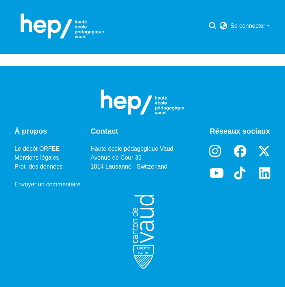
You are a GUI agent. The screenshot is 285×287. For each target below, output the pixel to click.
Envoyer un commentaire (47, 184)
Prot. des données (38, 166)
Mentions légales (36, 157)
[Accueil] (62, 26)
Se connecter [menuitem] (247, 26)
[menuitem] (223, 26)
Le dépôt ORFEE (37, 149)
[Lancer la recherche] (212, 26)
